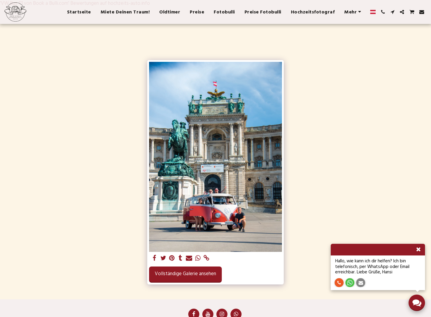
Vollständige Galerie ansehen (185, 273)
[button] (382, 12)
